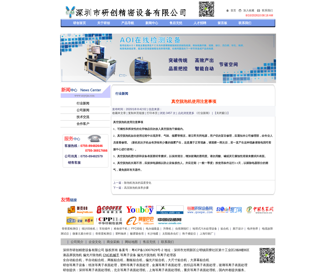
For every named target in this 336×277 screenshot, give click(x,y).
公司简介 (77, 242)
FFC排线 (136, 228)
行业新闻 (83, 103)
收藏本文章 (119, 113)
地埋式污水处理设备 (204, 228)
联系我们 (267, 10)
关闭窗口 (221, 113)
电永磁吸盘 (152, 228)
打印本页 (152, 113)
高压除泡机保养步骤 (136, 187)
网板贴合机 (115, 260)
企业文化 (95, 242)
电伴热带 (252, 228)
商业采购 (113, 242)
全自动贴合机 (72, 260)
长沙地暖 (152, 233)
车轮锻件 (104, 228)
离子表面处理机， (206, 270)
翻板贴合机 (134, 260)
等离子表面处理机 (98, 270)
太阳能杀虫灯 (170, 233)
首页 (233, 10)
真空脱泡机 (120, 122)
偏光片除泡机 (92, 255)
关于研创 (103, 23)
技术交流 (83, 117)
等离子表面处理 (106, 265)
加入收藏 (248, 10)
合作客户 (83, 124)
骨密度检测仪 (70, 228)
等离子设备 (128, 255)
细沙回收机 (88, 228)
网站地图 (131, 242)
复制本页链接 (136, 113)
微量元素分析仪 (82, 233)
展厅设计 (238, 228)
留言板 (222, 23)
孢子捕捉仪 (189, 233)
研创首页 (79, 23)
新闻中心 (151, 23)
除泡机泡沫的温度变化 (137, 182)
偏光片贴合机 (155, 260)
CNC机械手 (111, 255)
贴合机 (225, 228)
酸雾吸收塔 (137, 233)
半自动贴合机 (94, 260)
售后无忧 (175, 23)
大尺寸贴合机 (177, 260)
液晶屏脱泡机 (72, 255)
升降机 (167, 228)
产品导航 (127, 23)
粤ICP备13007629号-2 (147, 250)
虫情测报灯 (182, 228)
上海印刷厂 (206, 233)
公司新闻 (83, 110)
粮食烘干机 (120, 228)
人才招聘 (200, 23)
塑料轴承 (120, 233)
